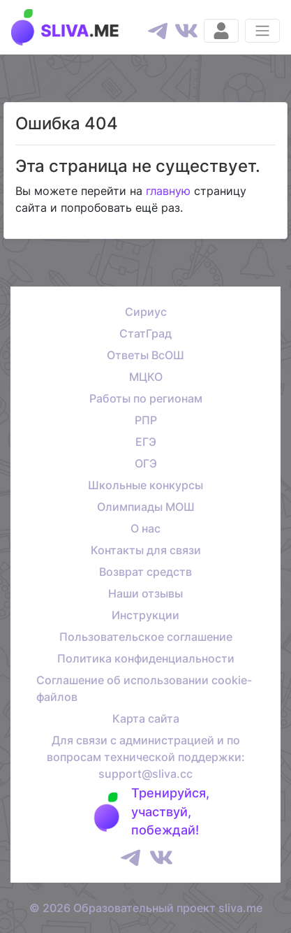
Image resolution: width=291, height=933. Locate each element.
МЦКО (146, 377)
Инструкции (145, 615)
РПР (146, 420)
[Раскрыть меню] (262, 31)
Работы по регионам (145, 398)
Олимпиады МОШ (146, 507)
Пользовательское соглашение (145, 637)
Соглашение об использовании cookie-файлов (144, 688)
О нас (145, 528)
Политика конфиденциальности (145, 658)
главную (168, 191)
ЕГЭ (145, 442)
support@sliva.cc (145, 774)
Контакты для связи (146, 550)
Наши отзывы (145, 593)
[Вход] (221, 31)
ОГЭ (146, 463)
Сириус (146, 312)
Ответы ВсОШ (145, 355)
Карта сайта (145, 718)
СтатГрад (145, 333)
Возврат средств (145, 572)
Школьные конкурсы (145, 485)
